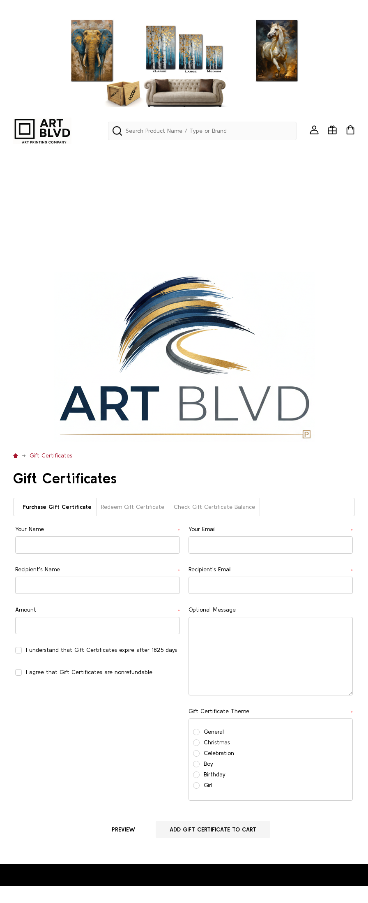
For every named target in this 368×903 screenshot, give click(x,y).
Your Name (97, 529)
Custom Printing (37, 260)
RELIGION (296, 218)
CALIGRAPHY (178, 176)
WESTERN (256, 239)
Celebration (219, 753)
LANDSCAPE (214, 197)
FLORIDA (111, 197)
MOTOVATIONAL (73, 218)
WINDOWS (297, 239)
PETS (227, 218)
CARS (215, 176)
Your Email (271, 529)
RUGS (329, 218)
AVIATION (64, 176)
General (214, 731)
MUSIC (117, 218)
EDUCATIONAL (34, 197)
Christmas (217, 742)
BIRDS (140, 176)
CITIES (283, 176)
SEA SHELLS (29, 239)
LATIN (250, 197)
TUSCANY (71, 239)
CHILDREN (249, 176)
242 (19, 154)
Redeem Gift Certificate (132, 506)
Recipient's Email (271, 570)
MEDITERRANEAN (321, 197)
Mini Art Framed (60, 154)
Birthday (214, 774)
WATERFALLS (212, 239)
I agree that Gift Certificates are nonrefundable (89, 672)
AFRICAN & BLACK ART (253, 154)
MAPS (278, 197)
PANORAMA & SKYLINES (131, 154)
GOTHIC (174, 197)
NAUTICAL (152, 218)
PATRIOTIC (193, 218)
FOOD (142, 197)
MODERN (26, 218)
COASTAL (317, 176)
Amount (97, 610)
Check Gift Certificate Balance (214, 506)
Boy (208, 763)
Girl (208, 785)
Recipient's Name (97, 570)
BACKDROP (105, 176)
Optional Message (212, 609)
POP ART (258, 218)
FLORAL (76, 197)
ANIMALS (310, 154)
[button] (184, 357)
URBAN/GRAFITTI (122, 239)
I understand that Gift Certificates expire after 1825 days (101, 650)
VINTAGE (170, 239)
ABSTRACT (192, 154)
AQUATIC (26, 176)
